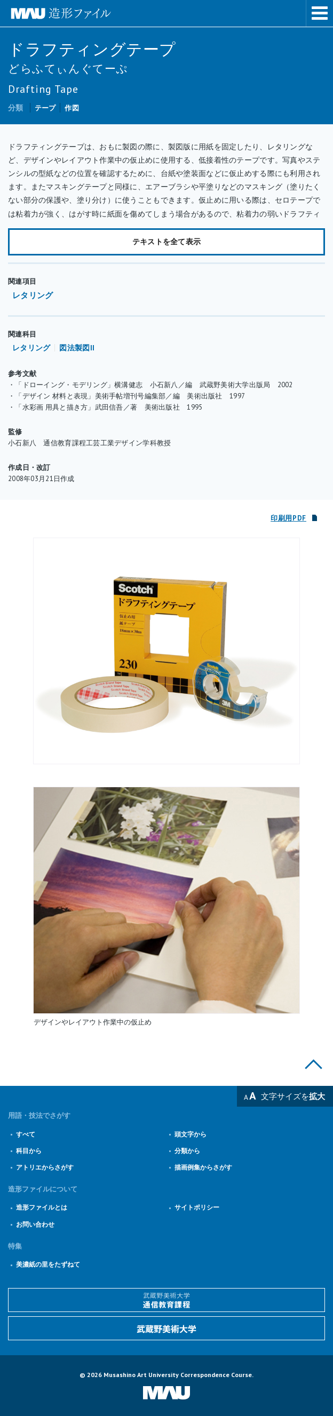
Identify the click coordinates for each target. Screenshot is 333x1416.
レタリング (32, 295)
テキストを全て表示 (166, 241)
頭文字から (191, 1134)
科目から (29, 1151)
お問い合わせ (35, 1224)
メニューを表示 (319, 13)
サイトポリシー (197, 1207)
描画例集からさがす (203, 1167)
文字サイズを (293, 1096)
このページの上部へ (313, 1064)
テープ (45, 108)
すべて (25, 1134)
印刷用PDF (288, 518)
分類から (187, 1151)
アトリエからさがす (45, 1167)
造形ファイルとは (41, 1207)
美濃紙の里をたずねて (48, 1264)
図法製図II (76, 348)
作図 (72, 108)
